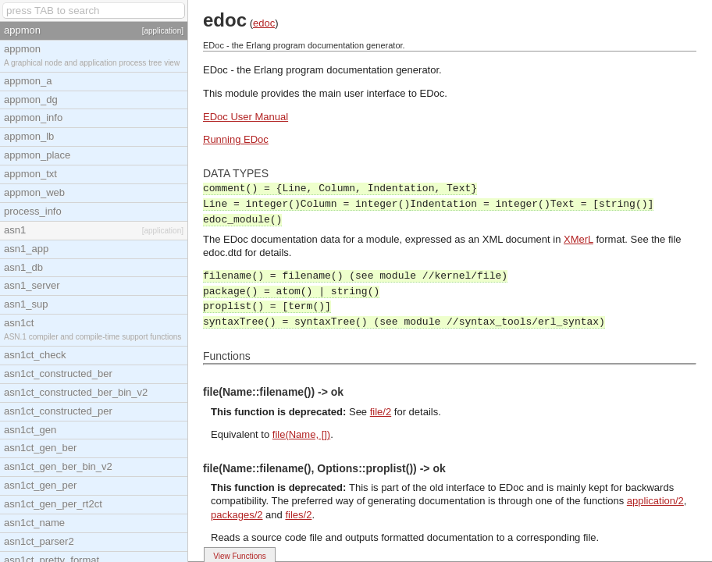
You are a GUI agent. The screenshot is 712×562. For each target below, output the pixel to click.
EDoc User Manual (245, 117)
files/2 (298, 515)
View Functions (239, 556)
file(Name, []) (301, 434)
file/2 (380, 412)
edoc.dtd (222, 252)
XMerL (578, 239)
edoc (264, 23)
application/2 (655, 501)
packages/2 (237, 515)
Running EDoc (236, 139)
